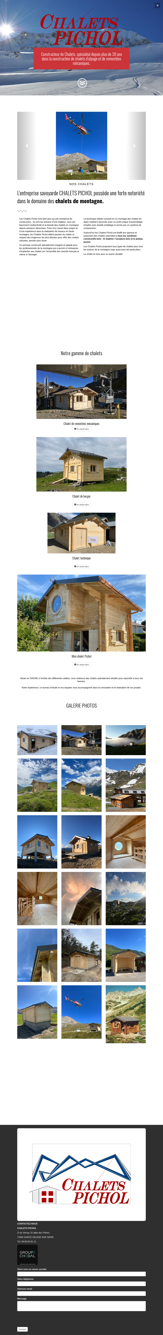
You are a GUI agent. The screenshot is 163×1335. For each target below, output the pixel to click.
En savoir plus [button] (81, 429)
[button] (27, 146)
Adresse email (24, 1289)
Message (22, 1299)
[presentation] (38, 1319)
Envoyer (22, 1329)
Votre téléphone (25, 1279)
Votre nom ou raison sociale (31, 1269)
